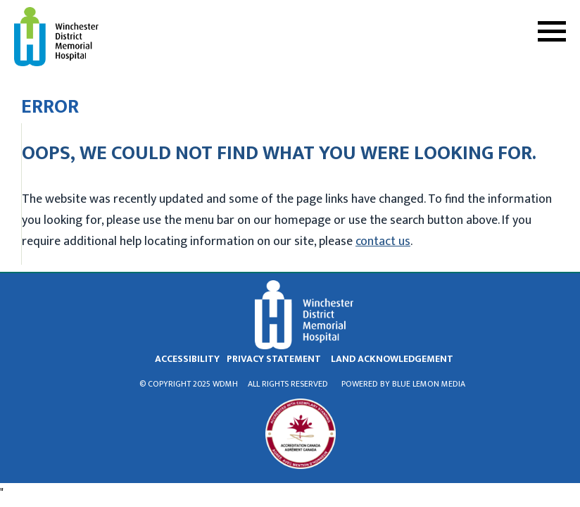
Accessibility (187, 359)
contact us (382, 241)
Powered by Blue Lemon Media (403, 384)
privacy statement (274, 359)
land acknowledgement (392, 359)
